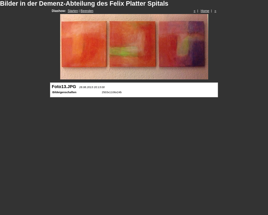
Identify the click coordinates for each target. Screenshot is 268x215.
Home (205, 11)
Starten (73, 11)
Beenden (86, 11)
